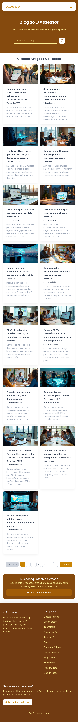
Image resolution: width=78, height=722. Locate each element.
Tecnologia (49, 626)
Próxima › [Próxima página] (66, 564)
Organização (50, 621)
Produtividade (50, 667)
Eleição (47, 642)
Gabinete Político (52, 647)
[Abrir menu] (70, 6)
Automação (49, 637)
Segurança (49, 657)
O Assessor (13, 6)
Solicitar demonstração (39, 592)
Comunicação (51, 632)
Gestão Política (51, 616)
